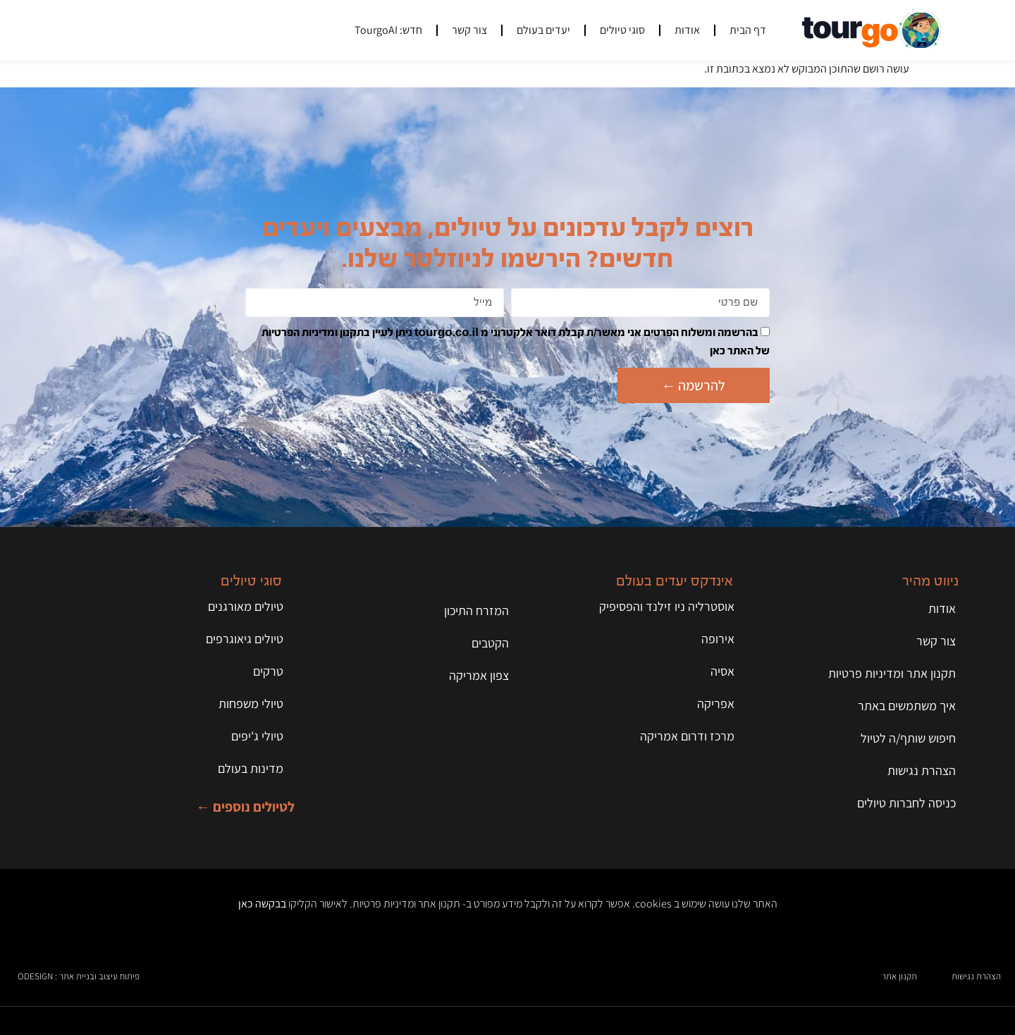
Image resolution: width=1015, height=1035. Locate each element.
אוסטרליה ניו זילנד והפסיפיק (666, 606)
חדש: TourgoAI (388, 30)
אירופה (717, 639)
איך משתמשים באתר (907, 706)
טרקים (268, 671)
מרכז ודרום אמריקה (687, 736)
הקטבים (490, 643)
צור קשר (469, 30)
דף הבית (748, 30)
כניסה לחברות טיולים (906, 803)
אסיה (722, 671)
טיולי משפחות (251, 703)
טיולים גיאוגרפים (244, 639)
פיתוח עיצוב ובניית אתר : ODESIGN (79, 976)
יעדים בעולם (543, 30)
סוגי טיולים (622, 30)
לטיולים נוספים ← (245, 807)
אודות (687, 30)
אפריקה (715, 703)
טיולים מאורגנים (245, 606)
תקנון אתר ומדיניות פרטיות (892, 673)
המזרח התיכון (476, 610)
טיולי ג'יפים (257, 736)
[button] (127, 30)
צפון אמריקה (479, 675)
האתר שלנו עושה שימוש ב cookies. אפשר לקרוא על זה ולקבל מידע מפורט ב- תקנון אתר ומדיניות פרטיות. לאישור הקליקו (507, 903)
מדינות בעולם (250, 768)
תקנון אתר (899, 976)
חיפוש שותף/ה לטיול (908, 738)
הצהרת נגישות (921, 770)
